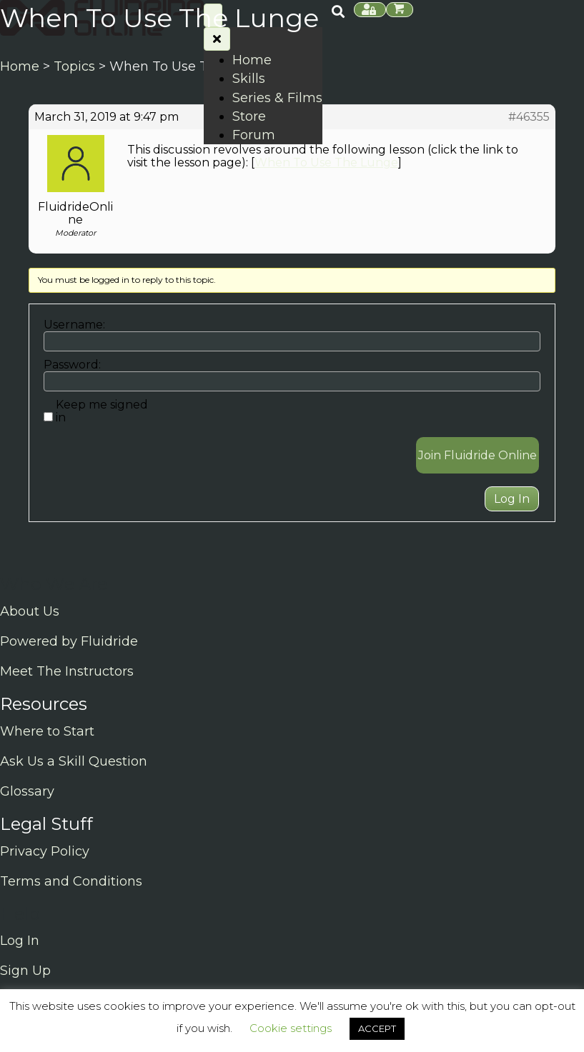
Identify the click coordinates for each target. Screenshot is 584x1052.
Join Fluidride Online (477, 455)
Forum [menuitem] (253, 135)
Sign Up (25, 970)
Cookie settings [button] (290, 1028)
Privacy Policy (44, 851)
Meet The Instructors (67, 671)
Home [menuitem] (252, 60)
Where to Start (47, 731)
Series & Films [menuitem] (277, 98)
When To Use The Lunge (326, 162)
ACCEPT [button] (377, 1028)
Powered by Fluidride (69, 641)
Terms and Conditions (71, 881)
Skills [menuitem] (248, 78)
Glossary (27, 791)
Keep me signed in (102, 411)
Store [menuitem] (249, 116)
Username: (74, 325)
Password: (72, 365)
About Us (29, 611)
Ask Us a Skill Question (73, 761)
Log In (512, 499)
